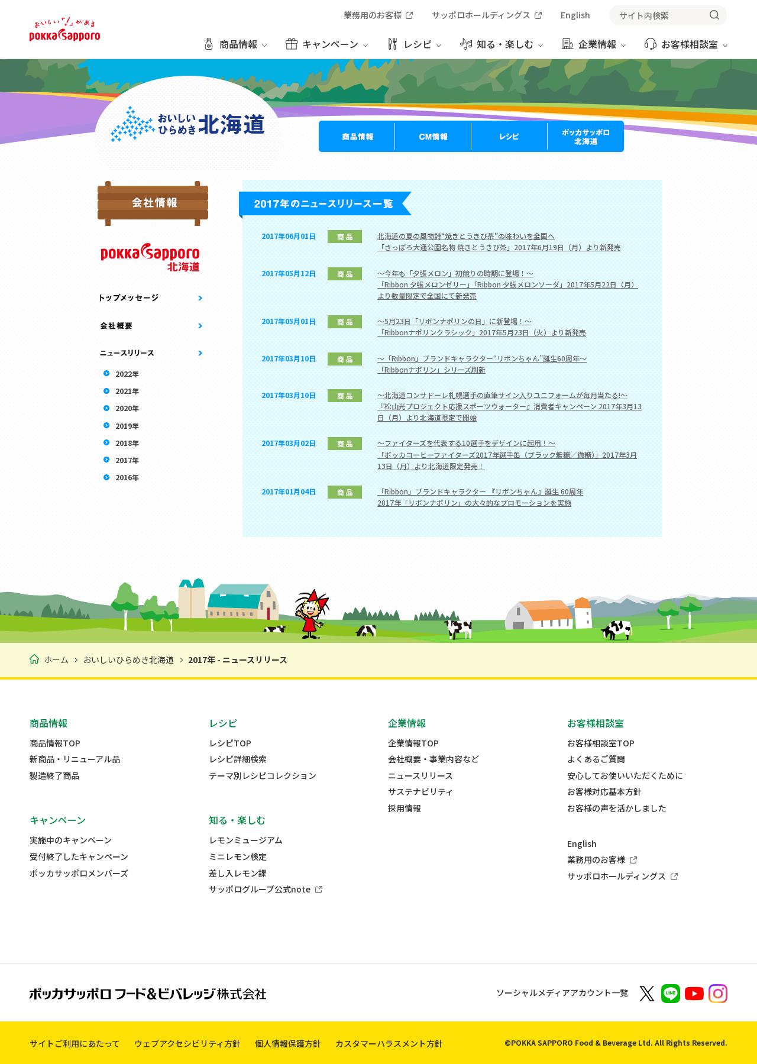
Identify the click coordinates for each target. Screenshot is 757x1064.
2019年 (127, 426)
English (582, 843)
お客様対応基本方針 (604, 791)
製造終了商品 (54, 775)
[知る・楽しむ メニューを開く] (501, 48)
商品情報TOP (55, 743)
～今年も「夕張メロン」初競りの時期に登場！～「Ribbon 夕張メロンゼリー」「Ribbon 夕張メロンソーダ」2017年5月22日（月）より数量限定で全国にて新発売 (507, 284)
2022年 (127, 373)
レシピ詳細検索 (238, 759)
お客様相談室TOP (601, 743)
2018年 (127, 443)
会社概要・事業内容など (433, 759)
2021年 (127, 391)
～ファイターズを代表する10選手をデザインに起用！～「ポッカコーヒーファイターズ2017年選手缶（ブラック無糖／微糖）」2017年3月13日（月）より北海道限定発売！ (507, 454)
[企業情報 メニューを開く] (594, 48)
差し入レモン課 (238, 873)
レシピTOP (230, 743)
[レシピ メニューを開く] (414, 48)
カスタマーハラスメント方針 (389, 1043)
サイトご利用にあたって (75, 1043)
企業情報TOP (413, 743)
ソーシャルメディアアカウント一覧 (562, 992)
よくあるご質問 (596, 759)
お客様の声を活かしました (617, 808)
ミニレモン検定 (238, 856)
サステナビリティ (421, 791)
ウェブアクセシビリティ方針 (187, 1043)
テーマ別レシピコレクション (262, 775)
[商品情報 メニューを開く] (235, 48)
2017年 (127, 460)
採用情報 (404, 808)
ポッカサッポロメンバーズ (79, 873)
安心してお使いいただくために (625, 775)
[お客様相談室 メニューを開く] (686, 48)
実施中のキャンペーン (71, 840)
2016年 (127, 477)
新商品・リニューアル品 (75, 759)
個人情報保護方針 (288, 1043)
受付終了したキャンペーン (79, 856)
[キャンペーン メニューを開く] (327, 48)
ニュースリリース (420, 775)
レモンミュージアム (246, 840)
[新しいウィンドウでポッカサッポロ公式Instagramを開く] (718, 992)
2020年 (127, 408)
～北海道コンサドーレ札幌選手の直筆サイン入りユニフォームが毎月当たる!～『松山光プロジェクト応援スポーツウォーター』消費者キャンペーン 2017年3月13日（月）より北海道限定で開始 (509, 406)
